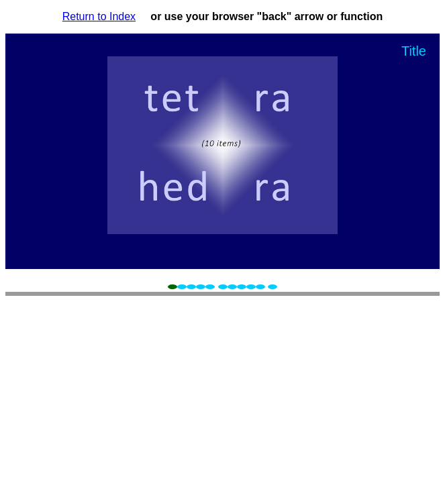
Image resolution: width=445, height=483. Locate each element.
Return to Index (99, 16)
